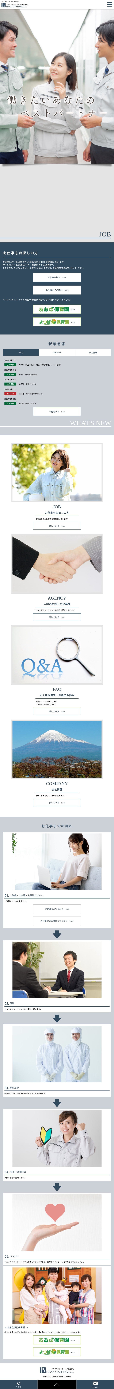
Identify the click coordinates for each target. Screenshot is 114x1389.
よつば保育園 (57, 321)
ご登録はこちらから (54, 908)
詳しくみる (54, 525)
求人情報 (93, 352)
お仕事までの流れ (54, 290)
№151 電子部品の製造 (28, 374)
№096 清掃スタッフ (28, 384)
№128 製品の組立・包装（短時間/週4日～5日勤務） (40, 364)
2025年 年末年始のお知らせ (30, 393)
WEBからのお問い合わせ (95, 1384)
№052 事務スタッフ (27, 403)
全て (21, 352)
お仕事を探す (54, 277)
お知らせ (57, 352)
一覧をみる (54, 411)
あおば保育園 (57, 309)
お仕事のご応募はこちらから (54, 920)
